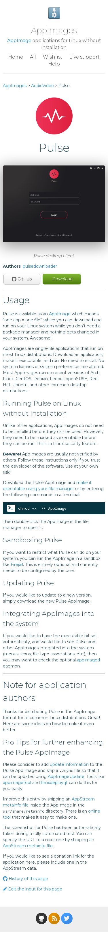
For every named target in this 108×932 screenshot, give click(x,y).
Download (62, 279)
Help (54, 64)
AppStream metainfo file (28, 845)
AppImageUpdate (66, 776)
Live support (84, 57)
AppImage (19, 40)
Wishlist (52, 57)
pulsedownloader (40, 266)
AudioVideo (42, 85)
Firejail (17, 564)
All (33, 57)
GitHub (22, 279)
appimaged (88, 660)
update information (69, 764)
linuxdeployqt (54, 782)
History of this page (25, 878)
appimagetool (17, 782)
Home (15, 57)
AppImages (54, 30)
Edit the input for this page (32, 889)
